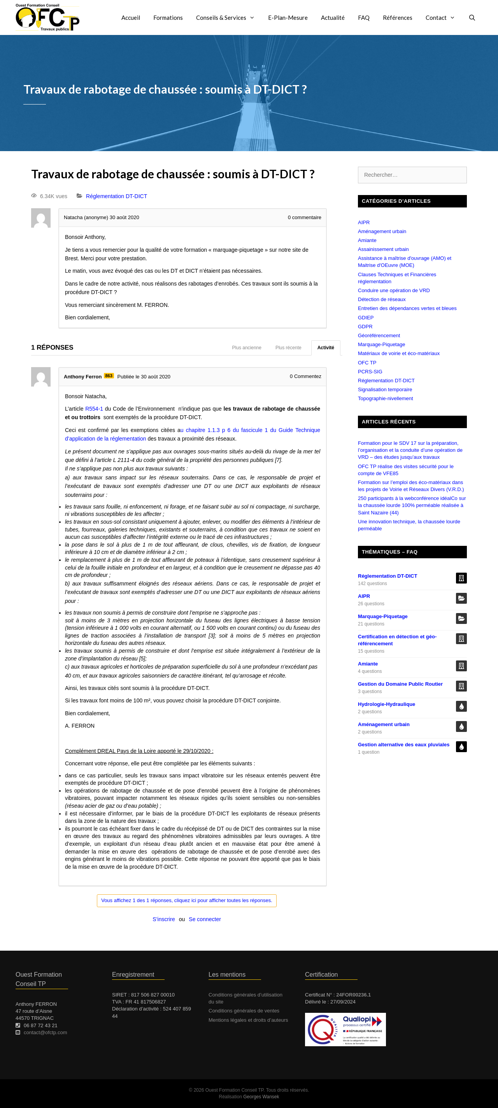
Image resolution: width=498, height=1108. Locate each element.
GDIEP (366, 318)
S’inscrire (164, 919)
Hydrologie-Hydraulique (386, 704)
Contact (444, 17)
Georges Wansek (261, 1096)
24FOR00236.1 (353, 995)
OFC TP (367, 363)
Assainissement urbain (383, 249)
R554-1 (94, 409)
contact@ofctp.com (45, 1032)
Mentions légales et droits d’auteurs (248, 1020)
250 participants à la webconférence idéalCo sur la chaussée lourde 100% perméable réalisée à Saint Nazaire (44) (412, 505)
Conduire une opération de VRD (394, 290)
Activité (325, 347)
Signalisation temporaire (385, 389)
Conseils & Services (228, 17)
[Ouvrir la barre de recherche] (472, 17)
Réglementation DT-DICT (116, 196)
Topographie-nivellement (385, 398)
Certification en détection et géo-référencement (397, 640)
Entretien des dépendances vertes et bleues (407, 308)
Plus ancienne (246, 347)
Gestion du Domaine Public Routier (400, 684)
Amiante (367, 240)
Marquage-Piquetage (381, 344)
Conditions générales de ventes (244, 1011)
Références (397, 17)
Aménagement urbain (382, 231)
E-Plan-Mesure (288, 17)
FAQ (364, 17)
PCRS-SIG (370, 372)
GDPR (365, 326)
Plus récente (288, 347)
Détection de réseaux (382, 299)
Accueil (130, 17)
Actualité (333, 17)
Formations (168, 17)
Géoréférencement (379, 335)
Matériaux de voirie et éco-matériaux (399, 353)
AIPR (364, 222)
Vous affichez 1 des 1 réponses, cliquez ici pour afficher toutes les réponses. (186, 900)
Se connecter (205, 919)
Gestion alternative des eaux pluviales (404, 744)
